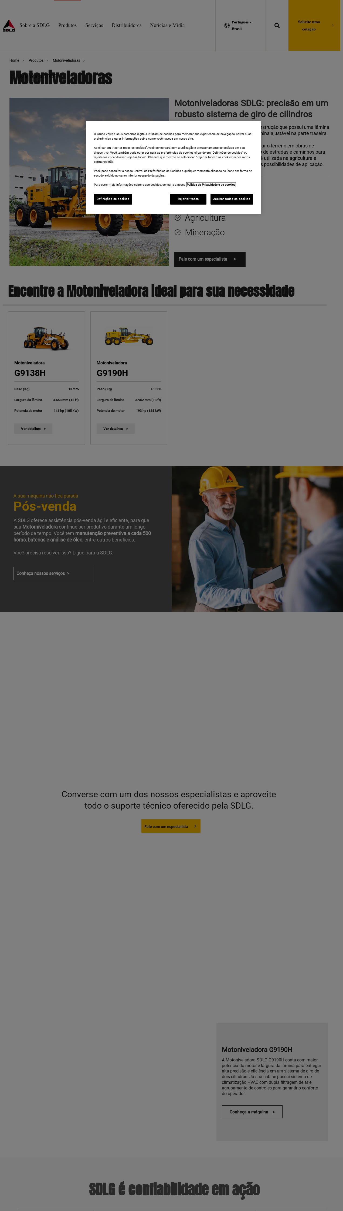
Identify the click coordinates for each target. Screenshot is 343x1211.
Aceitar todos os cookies (231, 199)
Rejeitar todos (188, 199)
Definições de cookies (113, 199)
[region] (173, 167)
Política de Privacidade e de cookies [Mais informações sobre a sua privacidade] (211, 185)
